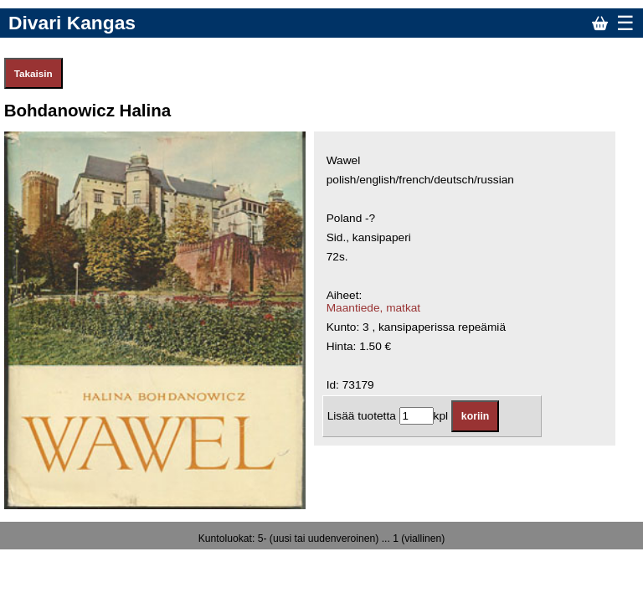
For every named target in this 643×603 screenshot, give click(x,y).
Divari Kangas (72, 23)
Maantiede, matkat (373, 308)
